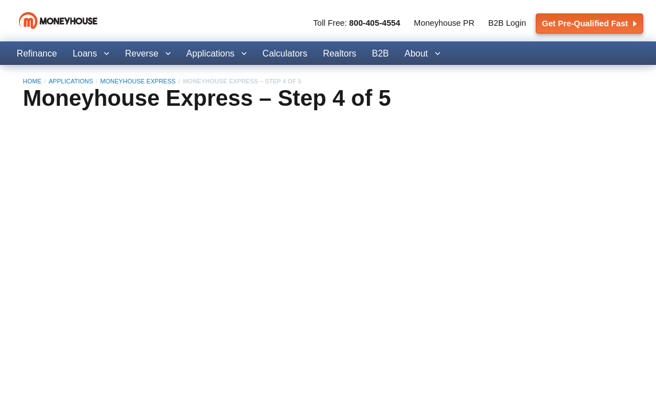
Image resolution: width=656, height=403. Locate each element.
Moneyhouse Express (137, 81)
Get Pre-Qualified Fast (589, 23)
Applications (210, 53)
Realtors (339, 53)
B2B (380, 53)
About (416, 53)
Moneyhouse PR (444, 22)
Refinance (37, 53)
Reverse (141, 53)
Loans (85, 53)
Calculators (284, 53)
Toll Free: (356, 22)
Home (32, 81)
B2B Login (507, 22)
